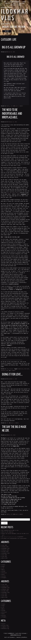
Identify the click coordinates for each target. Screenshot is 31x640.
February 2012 (5, 550)
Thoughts (4, 577)
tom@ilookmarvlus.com (15, 635)
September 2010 (5, 553)
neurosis (3, 370)
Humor (3, 566)
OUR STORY (7, 31)
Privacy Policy (22, 3)
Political (4, 572)
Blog (5, 1)
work (7, 370)
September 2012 (5, 548)
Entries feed (5, 625)
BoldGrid (12, 637)
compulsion (20, 368)
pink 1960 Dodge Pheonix (13, 192)
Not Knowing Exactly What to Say (10, 530)
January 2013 (5, 546)
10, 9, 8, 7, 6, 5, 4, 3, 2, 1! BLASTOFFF (12, 536)
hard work (26, 368)
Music (3, 569)
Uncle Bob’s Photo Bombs (14, 1)
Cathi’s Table (12, 5)
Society (11, 368)
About (14, 3)
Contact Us (7, 3)
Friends (24, 1)
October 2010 (5, 551)
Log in (3, 623)
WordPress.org (5, 628)
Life (12, 106)
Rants (3, 574)
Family (7, 106)
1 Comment (13, 370)
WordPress (24, 637)
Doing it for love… (12, 374)
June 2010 (4, 556)
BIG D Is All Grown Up (13, 47)
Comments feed (5, 627)
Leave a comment (19, 106)
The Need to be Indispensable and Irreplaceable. (12, 113)
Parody (3, 571)
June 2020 (4, 545)
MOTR (20, 5)
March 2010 (4, 558)
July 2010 (4, 554)
